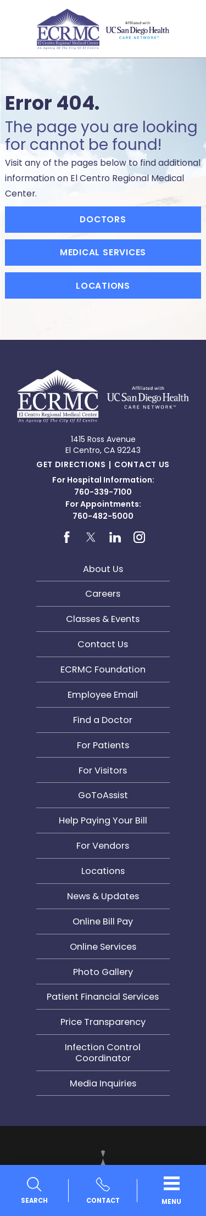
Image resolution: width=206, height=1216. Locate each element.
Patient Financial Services (103, 996)
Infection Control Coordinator (103, 1052)
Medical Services (103, 252)
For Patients (103, 745)
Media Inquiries (103, 1083)
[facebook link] (66, 537)
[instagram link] (139, 537)
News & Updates (103, 896)
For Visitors (103, 770)
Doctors (103, 219)
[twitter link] (90, 537)
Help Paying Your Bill (103, 820)
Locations (103, 286)
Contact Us (142, 464)
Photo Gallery (103, 972)
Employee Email (103, 694)
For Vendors (102, 845)
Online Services (103, 946)
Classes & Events (103, 619)
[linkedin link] (115, 537)
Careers (102, 593)
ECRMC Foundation (103, 669)
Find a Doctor (102, 720)
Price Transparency (103, 1022)
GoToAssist (103, 795)
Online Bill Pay (103, 921)
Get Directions (71, 464)
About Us (103, 569)
